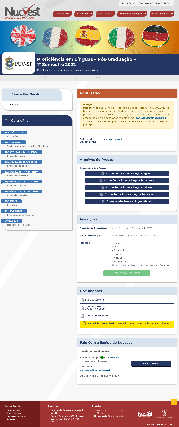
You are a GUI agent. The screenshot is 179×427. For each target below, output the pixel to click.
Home (39, 78)
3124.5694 (115, 357)
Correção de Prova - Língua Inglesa (127, 173)
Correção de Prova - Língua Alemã (127, 201)
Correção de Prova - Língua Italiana (127, 187)
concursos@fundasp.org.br (151, 117)
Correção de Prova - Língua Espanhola (127, 180)
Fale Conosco (151, 363)
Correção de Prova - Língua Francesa (126, 194)
